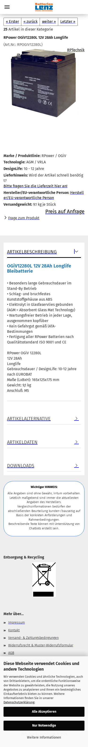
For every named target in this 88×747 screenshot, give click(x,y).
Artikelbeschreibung (32, 252)
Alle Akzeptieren (44, 712)
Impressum (16, 623)
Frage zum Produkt (23, 218)
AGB (11, 653)
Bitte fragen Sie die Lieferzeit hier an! (35, 186)
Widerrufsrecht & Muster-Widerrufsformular (40, 645)
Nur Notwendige (44, 725)
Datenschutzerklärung (19, 702)
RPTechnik (75, 50)
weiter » (49, 21)
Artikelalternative (29, 418)
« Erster (12, 21)
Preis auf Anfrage (64, 211)
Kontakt (14, 630)
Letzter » (67, 21)
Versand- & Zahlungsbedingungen (33, 638)
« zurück (30, 21)
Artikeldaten (22, 442)
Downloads (20, 465)
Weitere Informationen (44, 737)
